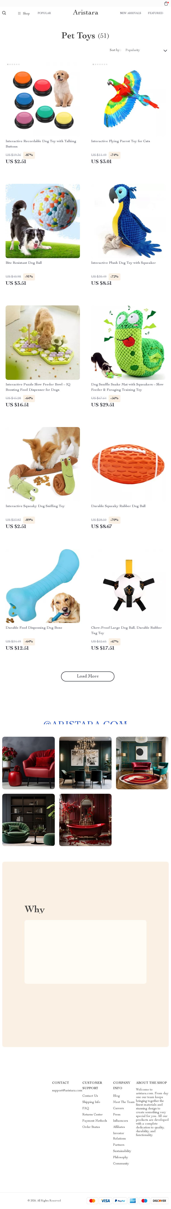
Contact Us (90, 1096)
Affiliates (119, 1127)
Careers (118, 1108)
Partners (118, 1145)
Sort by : (115, 50)
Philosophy (120, 1157)
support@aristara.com (67, 1090)
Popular (44, 13)
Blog (116, 1096)
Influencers (120, 1121)
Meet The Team (124, 1102)
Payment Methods (94, 1121)
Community (121, 1163)
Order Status (91, 1127)
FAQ (85, 1108)
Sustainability (122, 1151)
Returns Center (92, 1114)
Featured (155, 13)
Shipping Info (91, 1102)
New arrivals (130, 13)
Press (116, 1114)
